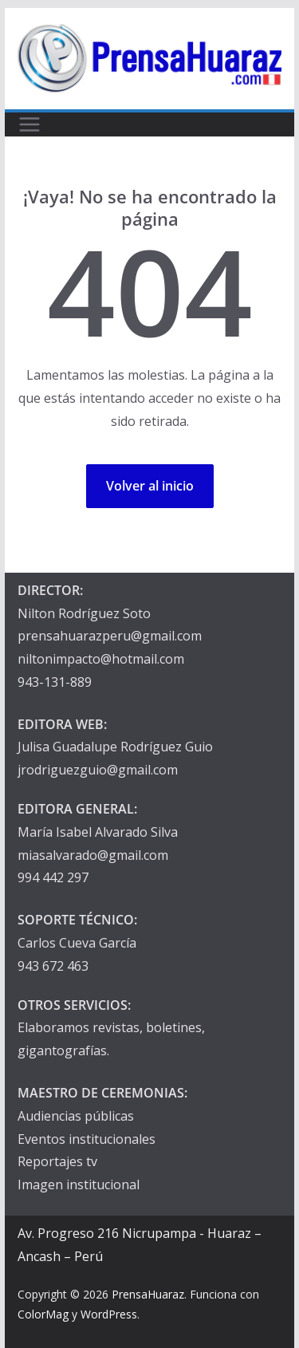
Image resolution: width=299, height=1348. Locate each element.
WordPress (109, 1314)
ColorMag (43, 1314)
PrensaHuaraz (148, 1294)
